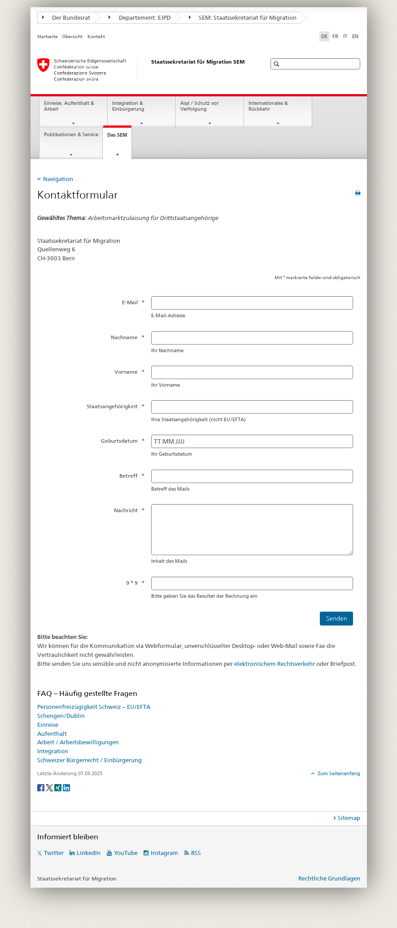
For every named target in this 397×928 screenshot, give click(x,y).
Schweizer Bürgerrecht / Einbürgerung (89, 760)
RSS (196, 852)
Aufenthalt (52, 733)
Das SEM (119, 137)
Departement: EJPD (139, 17)
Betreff (128, 475)
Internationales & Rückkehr (268, 106)
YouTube (126, 852)
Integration (52, 751)
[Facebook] (41, 787)
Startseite (47, 36)
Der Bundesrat (66, 17)
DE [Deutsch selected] (324, 36)
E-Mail (130, 302)
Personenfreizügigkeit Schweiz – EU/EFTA (93, 706)
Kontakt (96, 36)
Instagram (164, 852)
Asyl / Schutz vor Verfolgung (199, 106)
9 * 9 (132, 582)
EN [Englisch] (355, 36)
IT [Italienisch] (345, 36)
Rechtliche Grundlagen (329, 878)
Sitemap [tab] (349, 817)
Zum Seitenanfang (338, 773)
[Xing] (58, 787)
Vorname (126, 371)
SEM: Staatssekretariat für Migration (243, 17)
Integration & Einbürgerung (128, 106)
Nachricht (126, 510)
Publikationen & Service (71, 135)
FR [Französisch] (335, 36)
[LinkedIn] (66, 787)
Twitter (54, 852)
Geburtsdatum (119, 440)
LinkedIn (88, 852)
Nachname (124, 337)
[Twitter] (50, 787)
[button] (277, 64)
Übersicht (72, 36)
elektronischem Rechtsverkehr (274, 663)
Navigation (58, 178)
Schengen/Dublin (61, 715)
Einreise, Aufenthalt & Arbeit (69, 106)
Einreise (47, 724)
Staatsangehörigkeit (112, 406)
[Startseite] (142, 69)
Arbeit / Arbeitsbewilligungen (78, 742)
